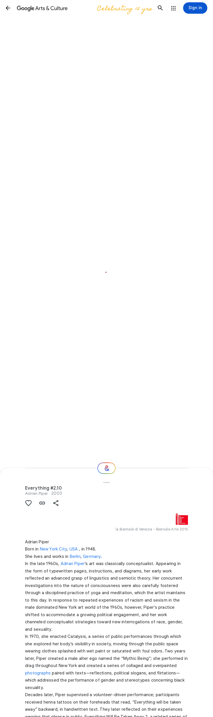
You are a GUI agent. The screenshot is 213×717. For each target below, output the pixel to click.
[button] (8, 8)
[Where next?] (106, 468)
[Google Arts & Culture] (84, 8)
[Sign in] (195, 8)
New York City (53, 549)
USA (73, 549)
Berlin (75, 556)
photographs (38, 673)
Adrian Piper (36, 493)
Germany (92, 556)
